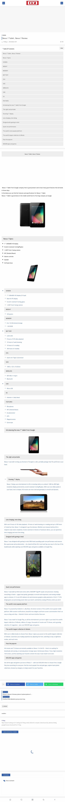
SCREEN (5, 62)
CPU (4, 79)
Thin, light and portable (9, 109)
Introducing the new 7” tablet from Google (14, 105)
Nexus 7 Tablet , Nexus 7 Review (12, 53)
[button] (15, 684)
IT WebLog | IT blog (14, 796)
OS (4, 96)
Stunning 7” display (8, 114)
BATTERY (5, 75)
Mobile (4, 35)
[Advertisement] (32, 19)
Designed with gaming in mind (11, 122)
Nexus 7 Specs (7, 58)
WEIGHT (5, 66)
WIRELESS (6, 88)
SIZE (4, 83)
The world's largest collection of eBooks (13, 135)
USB (4, 92)
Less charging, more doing (10, 118)
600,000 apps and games (9, 144)
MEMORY (5, 70)
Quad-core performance (9, 126)
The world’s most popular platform (12, 131)
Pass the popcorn (7, 139)
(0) (61, 42)
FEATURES (6, 101)
